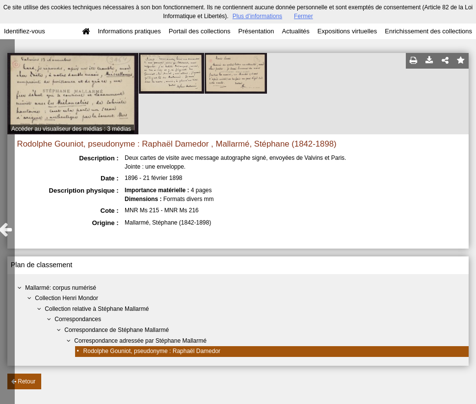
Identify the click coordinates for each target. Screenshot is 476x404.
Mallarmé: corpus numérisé (60, 287)
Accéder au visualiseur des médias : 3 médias (71, 129)
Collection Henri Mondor (66, 298)
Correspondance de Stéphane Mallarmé (116, 330)
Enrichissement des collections (428, 31)
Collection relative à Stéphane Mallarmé (97, 308)
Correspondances (77, 319)
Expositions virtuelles (347, 31)
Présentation (256, 31)
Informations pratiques (129, 31)
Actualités (295, 31)
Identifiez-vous (24, 31)
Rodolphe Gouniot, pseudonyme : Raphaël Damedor (152, 351)
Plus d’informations (257, 16)
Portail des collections (200, 31)
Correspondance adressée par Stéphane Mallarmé (140, 340)
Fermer (303, 16)
